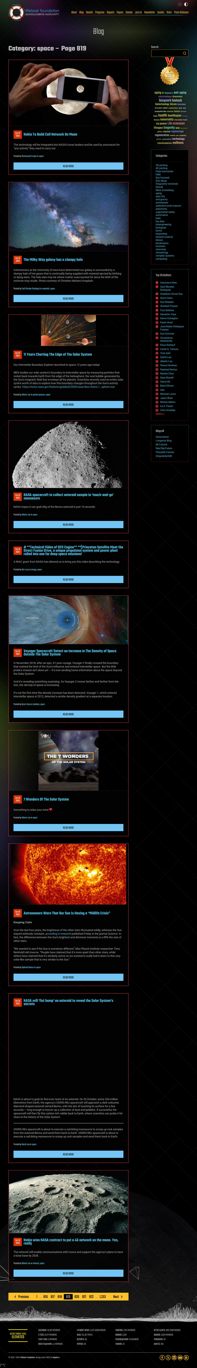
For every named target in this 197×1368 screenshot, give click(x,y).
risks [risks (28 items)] (177, 135)
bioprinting (161, 233)
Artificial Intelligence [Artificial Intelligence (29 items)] (165, 97)
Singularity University (167, 183)
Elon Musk (161, 180)
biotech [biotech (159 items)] (177, 101)
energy (33, 570)
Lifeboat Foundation (27, 1357)
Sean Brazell (166, 377)
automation (162, 215)
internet (36, 1263)
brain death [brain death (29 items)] (158, 108)
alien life (160, 196)
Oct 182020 (17, 913)
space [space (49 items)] (158, 139)
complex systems (165, 255)
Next (116, 1296)
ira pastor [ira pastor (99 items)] (161, 123)
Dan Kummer (167, 333)
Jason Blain (166, 398)
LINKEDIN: (120, 1330)
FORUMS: (119, 1344)
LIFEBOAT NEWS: (84, 1330)
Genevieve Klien (168, 282)
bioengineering (163, 224)
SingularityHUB (164, 456)
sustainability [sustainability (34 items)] (166, 139)
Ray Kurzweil (162, 177)
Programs (99, 12)
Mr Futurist (161, 444)
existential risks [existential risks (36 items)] (160, 112)
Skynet (159, 187)
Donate (129, 12)
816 (45, 1296)
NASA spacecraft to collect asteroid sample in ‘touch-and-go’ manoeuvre (69, 496)
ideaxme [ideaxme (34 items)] (156, 120)
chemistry (161, 249)
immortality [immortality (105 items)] (167, 119)
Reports (110, 12)
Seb (162, 389)
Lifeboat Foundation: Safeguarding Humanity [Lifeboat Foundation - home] (33, 12)
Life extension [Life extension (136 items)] (176, 124)
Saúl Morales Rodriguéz (31, 289)
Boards (89, 12)
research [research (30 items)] (172, 136)
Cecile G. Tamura (169, 349)
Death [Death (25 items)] (184, 108)
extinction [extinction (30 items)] (170, 112)
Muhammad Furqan (29, 156)
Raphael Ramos (28, 967)
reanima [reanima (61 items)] (166, 131)
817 (53, 1296)
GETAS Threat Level (19, 1336)
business (160, 246)
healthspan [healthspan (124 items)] (174, 116)
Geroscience (162, 436)
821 (84, 1296)
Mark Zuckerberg (165, 190)
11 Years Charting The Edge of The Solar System (58, 355)
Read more (68, 166)
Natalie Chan (167, 373)
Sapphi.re (56, 1357)
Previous (23, 1296)
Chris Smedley (167, 410)
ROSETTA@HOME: (47, 1344)
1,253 (103, 1296)
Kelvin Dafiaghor (169, 318)
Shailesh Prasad (168, 306)
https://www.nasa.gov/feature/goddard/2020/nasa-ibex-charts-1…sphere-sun (68, 386)
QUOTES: (157, 1344)
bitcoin (159, 240)
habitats (36, 704)
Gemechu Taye (168, 314)
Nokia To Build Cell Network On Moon (50, 135)
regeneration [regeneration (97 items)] (162, 135)
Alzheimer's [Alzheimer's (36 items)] (169, 93)
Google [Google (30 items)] (155, 116)
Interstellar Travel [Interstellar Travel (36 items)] (180, 120)
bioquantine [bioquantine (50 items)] (177, 96)
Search (184, 53)
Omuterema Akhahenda (166, 339)
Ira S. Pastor (166, 406)
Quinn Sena (26, 704)
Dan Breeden (167, 302)
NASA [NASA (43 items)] (178, 128)
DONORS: (119, 1335)
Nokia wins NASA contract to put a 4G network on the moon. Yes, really (71, 1241)
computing (161, 258)
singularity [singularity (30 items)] (182, 136)
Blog (81, 12)
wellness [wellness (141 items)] (178, 143)
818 (60, 1296)
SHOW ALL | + (160, 414)
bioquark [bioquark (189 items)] (165, 100)
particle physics (39, 395)
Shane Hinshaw (168, 365)
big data (160, 221)
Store (169, 12)
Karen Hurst (166, 322)
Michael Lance (168, 394)
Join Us (138, 12)
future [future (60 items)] (177, 111)
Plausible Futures (165, 452)
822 (91, 1296)
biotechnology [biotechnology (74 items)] (162, 104)
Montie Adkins (167, 402)
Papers (120, 12)
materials (45, 289)
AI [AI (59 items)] (163, 93)
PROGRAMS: (159, 1339)
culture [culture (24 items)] (180, 108)
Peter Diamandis (164, 171)
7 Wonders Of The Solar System (46, 799)
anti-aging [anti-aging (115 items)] (180, 93)
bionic (159, 230)
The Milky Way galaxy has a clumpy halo (53, 260)
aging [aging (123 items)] (158, 93)
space (41, 156)
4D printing (161, 168)
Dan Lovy (25, 570)
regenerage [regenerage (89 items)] (177, 131)
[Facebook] (162, 1357)
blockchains (162, 243)
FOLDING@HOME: (123, 1339)
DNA (158, 174)
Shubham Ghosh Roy (171, 293)
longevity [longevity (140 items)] (169, 128)
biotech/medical (164, 237)
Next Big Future (164, 448)
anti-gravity (162, 199)
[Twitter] (168, 1357)
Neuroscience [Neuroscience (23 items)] (183, 128)
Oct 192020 (17, 134)
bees (158, 218)
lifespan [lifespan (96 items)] (158, 128)
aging (159, 193)
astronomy (161, 208)
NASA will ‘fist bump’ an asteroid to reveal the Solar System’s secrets (68, 1002)
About (74, 12)
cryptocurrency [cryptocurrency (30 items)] (173, 108)
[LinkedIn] (174, 1357)
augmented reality (165, 212)
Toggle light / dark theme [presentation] (186, 4)
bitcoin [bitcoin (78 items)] (173, 104)
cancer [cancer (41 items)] (165, 108)
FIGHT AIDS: (45, 1339)
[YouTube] (180, 1357)
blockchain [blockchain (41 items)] (181, 104)
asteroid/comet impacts (168, 205)
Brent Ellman (167, 385)
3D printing (161, 165)
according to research (58, 933)
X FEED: (43, 1335)
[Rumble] (186, 1357)
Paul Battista (167, 310)
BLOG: (80, 1335)
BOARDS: (157, 1335)
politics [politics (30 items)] (159, 132)
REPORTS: (82, 1339)
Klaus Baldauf (167, 345)
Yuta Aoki (165, 353)
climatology (162, 252)
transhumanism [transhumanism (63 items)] (164, 143)
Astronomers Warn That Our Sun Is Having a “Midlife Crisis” (67, 913)
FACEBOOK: (44, 1330)
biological (161, 227)
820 (76, 1296)
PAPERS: (81, 1344)
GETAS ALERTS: (160, 1330)
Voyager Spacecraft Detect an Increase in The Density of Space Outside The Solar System (70, 652)
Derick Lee (25, 1144)
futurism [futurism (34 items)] (183, 112)
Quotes (160, 12)
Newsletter (149, 12)
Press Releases (181, 12)
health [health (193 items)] (162, 115)
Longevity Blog (163, 440)
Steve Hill (165, 381)
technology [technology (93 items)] (178, 139)
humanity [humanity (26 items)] (185, 116)
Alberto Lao (26, 395)
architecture (162, 202)
